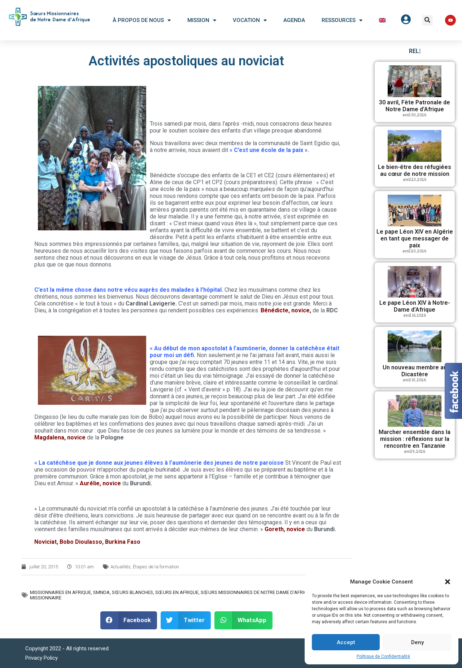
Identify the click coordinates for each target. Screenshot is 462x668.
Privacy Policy (41, 658)
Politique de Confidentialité (383, 656)
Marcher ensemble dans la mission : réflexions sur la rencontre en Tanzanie (414, 439)
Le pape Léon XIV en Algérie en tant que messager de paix (414, 238)
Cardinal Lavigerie (150, 303)
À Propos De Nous (142, 20)
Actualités (120, 566)
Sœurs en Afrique (177, 592)
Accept (346, 642)
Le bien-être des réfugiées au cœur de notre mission (414, 170)
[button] (447, 581)
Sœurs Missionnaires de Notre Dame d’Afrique (257, 592)
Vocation (250, 20)
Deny (417, 642)
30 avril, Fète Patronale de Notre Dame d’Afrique (414, 106)
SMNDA (101, 592)
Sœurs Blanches (132, 592)
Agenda (294, 20)
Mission (201, 20)
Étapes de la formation (156, 566)
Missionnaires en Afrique (60, 592)
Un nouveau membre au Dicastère (415, 371)
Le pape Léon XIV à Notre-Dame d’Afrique (414, 306)
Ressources (342, 20)
